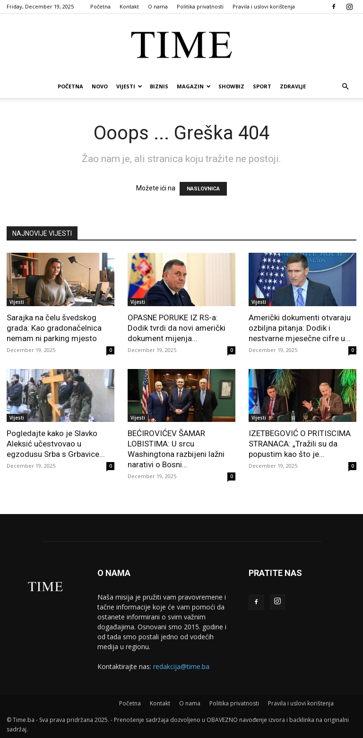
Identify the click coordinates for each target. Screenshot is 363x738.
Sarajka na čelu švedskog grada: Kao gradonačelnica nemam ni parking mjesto (54, 328)
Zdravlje (293, 86)
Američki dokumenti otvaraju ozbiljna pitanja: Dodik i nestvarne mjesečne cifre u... (300, 328)
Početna (100, 6)
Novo (100, 86)
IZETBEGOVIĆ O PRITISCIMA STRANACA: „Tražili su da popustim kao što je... (300, 444)
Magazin (194, 86)
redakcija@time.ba (181, 666)
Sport (262, 86)
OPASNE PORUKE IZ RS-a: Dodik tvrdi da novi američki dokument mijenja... (176, 328)
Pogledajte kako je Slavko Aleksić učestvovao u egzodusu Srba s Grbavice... (56, 444)
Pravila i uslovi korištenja (264, 6)
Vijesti (129, 86)
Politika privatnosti (200, 6)
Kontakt (129, 6)
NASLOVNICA (203, 189)
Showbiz (231, 86)
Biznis (159, 86)
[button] (345, 86)
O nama (158, 6)
